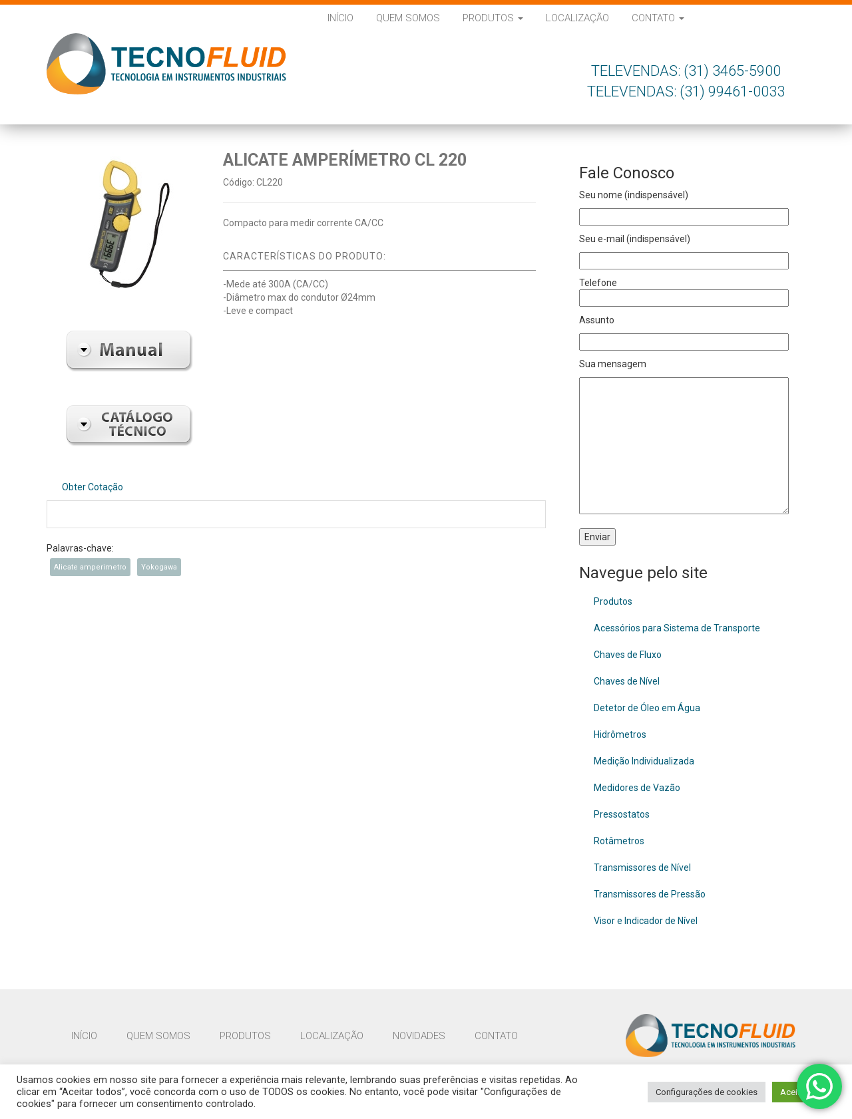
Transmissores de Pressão (650, 894)
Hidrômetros (620, 734)
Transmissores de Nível (642, 867)
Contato (658, 18)
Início (340, 18)
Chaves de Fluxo (628, 654)
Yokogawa (159, 567)
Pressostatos (622, 814)
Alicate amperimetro (90, 567)
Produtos (493, 18)
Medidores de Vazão (637, 787)
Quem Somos (408, 18)
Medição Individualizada (644, 761)
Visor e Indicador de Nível (646, 920)
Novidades (419, 1036)
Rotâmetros (619, 841)
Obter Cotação (92, 487)
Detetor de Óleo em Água (647, 708)
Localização (577, 18)
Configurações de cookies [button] (706, 1092)
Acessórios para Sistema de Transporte (677, 628)
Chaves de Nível (627, 681)
